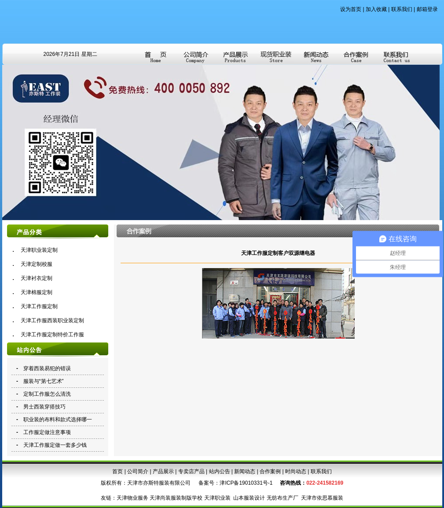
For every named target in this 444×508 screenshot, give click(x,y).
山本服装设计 (249, 498)
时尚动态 (295, 471)
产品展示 (163, 471)
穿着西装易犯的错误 (47, 368)
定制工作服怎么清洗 (47, 394)
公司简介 (137, 471)
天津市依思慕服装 (322, 498)
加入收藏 (376, 9)
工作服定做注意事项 (47, 432)
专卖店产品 (191, 471)
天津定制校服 (36, 264)
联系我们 (401, 9)
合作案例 (270, 471)
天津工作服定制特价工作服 (52, 334)
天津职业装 (217, 498)
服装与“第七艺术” (43, 381)
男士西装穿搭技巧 (44, 407)
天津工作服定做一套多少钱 (55, 445)
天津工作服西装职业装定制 (52, 320)
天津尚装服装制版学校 (176, 498)
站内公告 (219, 471)
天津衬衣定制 (36, 278)
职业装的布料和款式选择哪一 (57, 419)
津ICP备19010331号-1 (246, 483)
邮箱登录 (427, 9)
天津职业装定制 (39, 250)
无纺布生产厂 (282, 498)
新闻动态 (244, 471)
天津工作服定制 (39, 306)
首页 (117, 471)
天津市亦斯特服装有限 (153, 483)
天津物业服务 (132, 498)
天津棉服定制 (36, 292)
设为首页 (350, 9)
